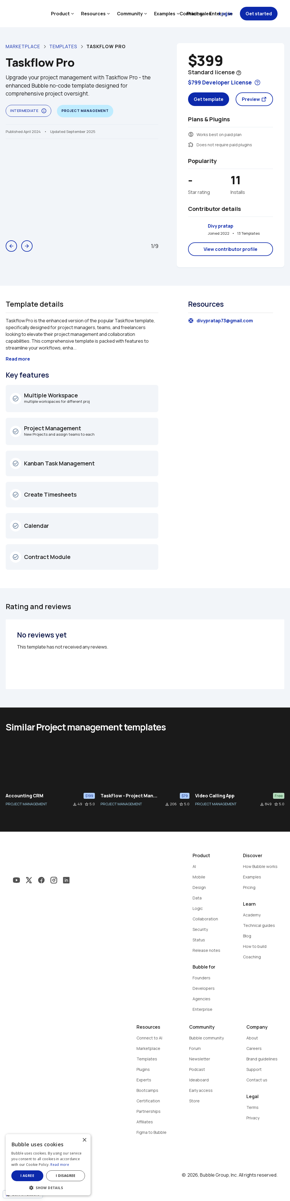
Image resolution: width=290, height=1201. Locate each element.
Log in (225, 13)
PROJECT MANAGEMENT (26, 803)
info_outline (44, 111)
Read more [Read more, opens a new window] (59, 1164)
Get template (208, 99)
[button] (48, 1187)
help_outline (239, 73)
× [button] (84, 1140)
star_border (86, 804)
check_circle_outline (15, 398)
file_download (74, 804)
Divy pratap (220, 226)
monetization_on (191, 134)
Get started (259, 13)
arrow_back (11, 246)
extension (191, 144)
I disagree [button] (66, 1175)
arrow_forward (27, 246)
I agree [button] (27, 1175)
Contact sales (195, 13)
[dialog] (48, 1164)
